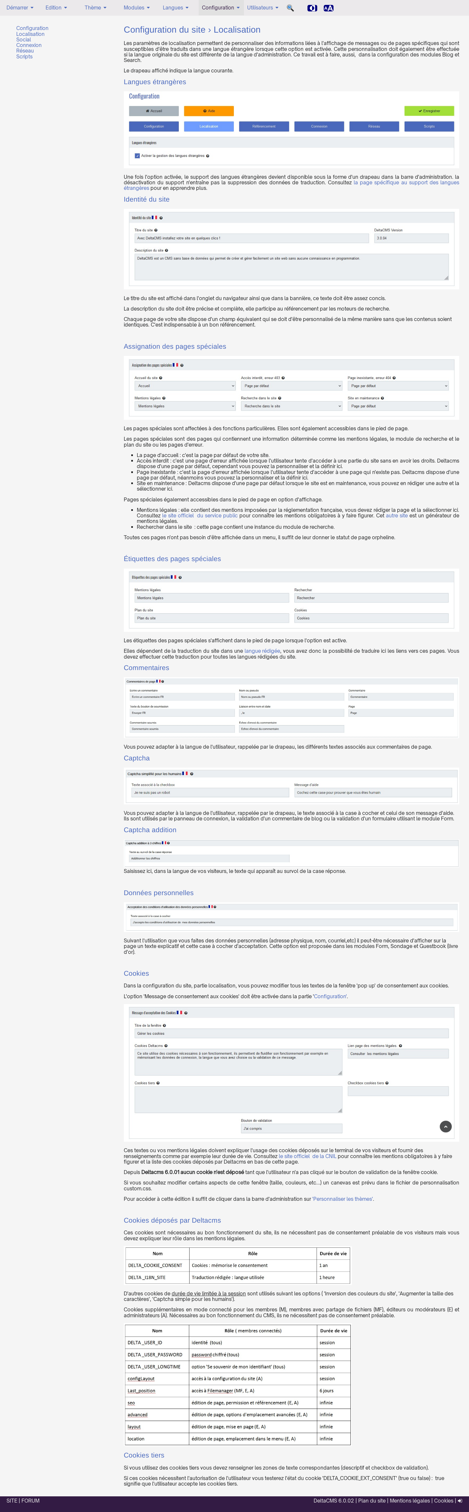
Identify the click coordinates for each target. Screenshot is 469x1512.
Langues (176, 8)
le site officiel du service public (200, 515)
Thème (96, 8)
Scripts (24, 56)
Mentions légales (410, 1501)
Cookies (443, 1501)
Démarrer (21, 8)
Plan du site (372, 1501)
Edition (57, 8)
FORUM (30, 1501)
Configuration (221, 8)
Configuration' (330, 996)
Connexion (29, 45)
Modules (137, 8)
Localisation (30, 34)
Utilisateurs (263, 8)
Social (23, 40)
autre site (397, 515)
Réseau (25, 51)
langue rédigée (262, 651)
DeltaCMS (325, 1501)
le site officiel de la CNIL (307, 1156)
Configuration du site (165, 30)
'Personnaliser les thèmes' (342, 1199)
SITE (12, 1501)
